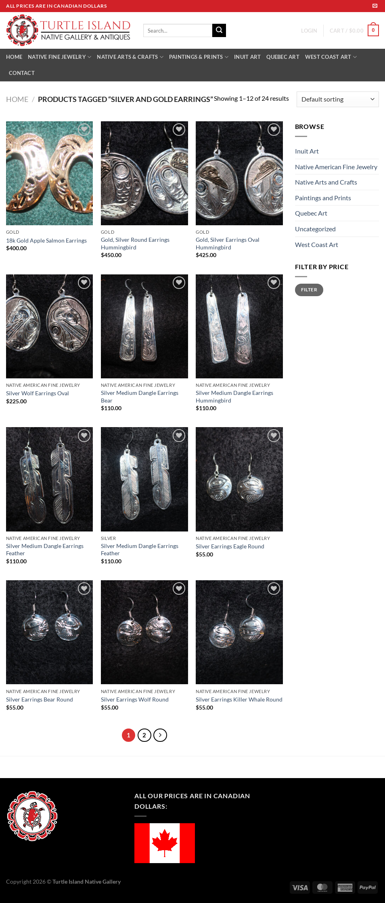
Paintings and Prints (323, 197)
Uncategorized (315, 228)
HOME (14, 57)
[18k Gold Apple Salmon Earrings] (49, 173)
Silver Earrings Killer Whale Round (239, 699)
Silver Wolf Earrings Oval (37, 393)
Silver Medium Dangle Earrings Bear (139, 396)
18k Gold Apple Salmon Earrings (46, 240)
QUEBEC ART (282, 57)
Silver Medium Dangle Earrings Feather (45, 549)
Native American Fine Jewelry (336, 166)
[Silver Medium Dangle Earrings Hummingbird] (239, 326)
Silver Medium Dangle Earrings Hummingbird (234, 396)
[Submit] (219, 30)
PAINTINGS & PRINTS (198, 57)
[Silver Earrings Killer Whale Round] (239, 632)
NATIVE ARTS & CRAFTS (130, 57)
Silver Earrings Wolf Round (135, 699)
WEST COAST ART (331, 57)
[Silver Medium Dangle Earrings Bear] (144, 326)
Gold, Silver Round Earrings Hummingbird (135, 243)
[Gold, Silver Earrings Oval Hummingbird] (239, 173)
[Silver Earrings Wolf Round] (144, 632)
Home (17, 99)
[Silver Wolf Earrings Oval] (49, 326)
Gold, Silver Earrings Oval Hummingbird (227, 243)
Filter (309, 289)
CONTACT (22, 73)
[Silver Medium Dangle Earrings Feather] (49, 479)
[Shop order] (338, 99)
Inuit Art (307, 151)
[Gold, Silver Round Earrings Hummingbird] (144, 173)
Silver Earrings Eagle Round (230, 546)
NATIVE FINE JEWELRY (59, 57)
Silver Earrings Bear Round (39, 699)
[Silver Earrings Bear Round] (49, 632)
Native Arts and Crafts (326, 182)
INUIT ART (247, 57)
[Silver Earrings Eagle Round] (239, 479)
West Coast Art (316, 244)
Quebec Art (311, 213)
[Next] (160, 735)
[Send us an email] (374, 6)
